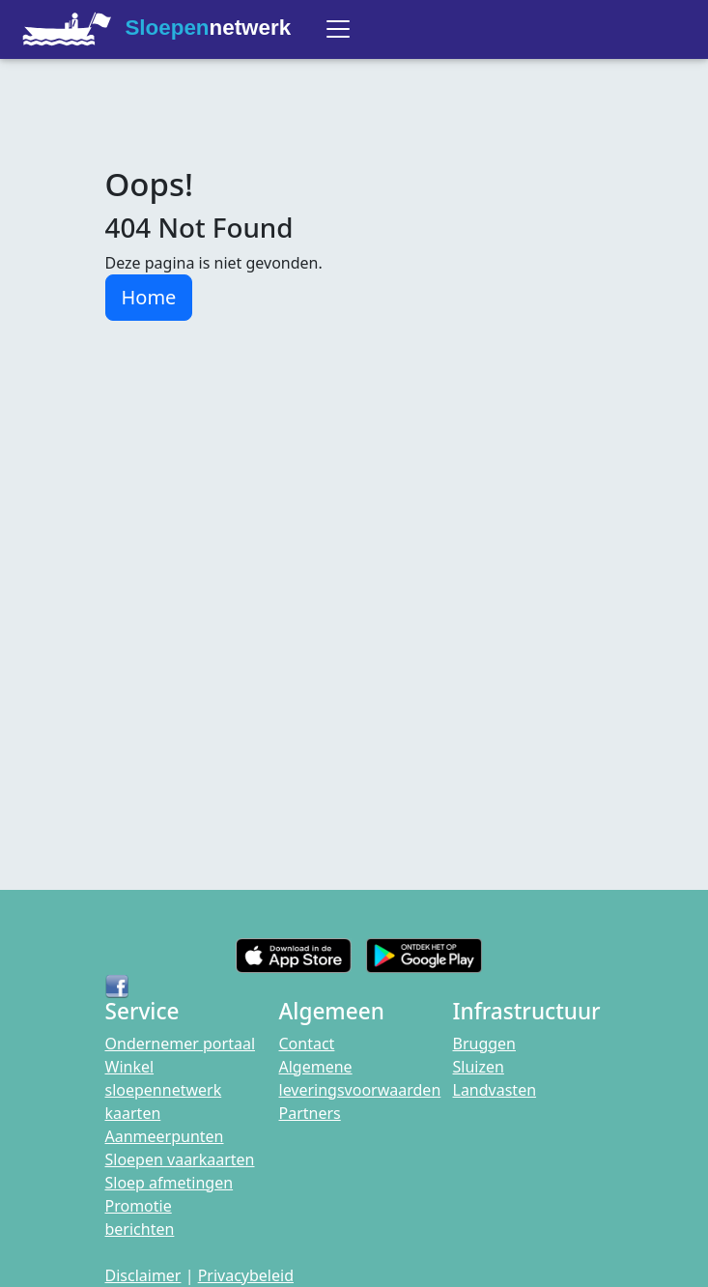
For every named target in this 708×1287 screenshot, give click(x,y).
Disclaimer (143, 1275)
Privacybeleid (246, 1275)
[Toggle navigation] (338, 29)
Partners (310, 1113)
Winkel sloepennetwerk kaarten (163, 1090)
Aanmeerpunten (164, 1136)
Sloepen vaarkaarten (180, 1159)
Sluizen (478, 1066)
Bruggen (485, 1043)
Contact (307, 1043)
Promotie (138, 1205)
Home (149, 297)
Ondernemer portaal (180, 1043)
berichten (140, 1229)
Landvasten (495, 1090)
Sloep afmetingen (169, 1182)
